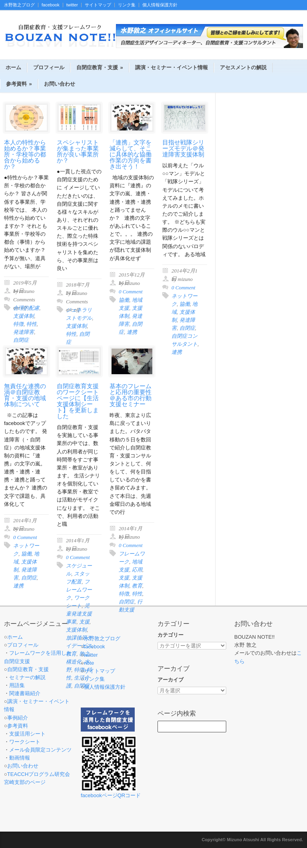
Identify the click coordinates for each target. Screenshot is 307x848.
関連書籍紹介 (24, 693)
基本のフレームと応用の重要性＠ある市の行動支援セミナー (131, 395)
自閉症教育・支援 (99, 67)
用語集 (17, 685)
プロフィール (48, 67)
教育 (137, 586)
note (89, 663)
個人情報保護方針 (159, 5)
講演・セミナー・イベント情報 (171, 67)
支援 (124, 578)
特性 (31, 324)
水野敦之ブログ (19, 5)
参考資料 (19, 84)
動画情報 (19, 758)
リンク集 (127, 5)
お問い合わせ (59, 84)
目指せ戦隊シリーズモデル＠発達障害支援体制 (183, 148)
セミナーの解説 (27, 677)
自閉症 (187, 328)
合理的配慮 (26, 308)
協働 (124, 300)
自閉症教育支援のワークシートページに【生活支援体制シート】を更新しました (78, 401)
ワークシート (24, 742)
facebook (51, 5)
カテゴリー (170, 635)
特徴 (18, 324)
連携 (132, 332)
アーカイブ (170, 680)
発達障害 (23, 332)
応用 (137, 570)
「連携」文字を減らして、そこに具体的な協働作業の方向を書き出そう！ (131, 154)
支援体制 (23, 316)
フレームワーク (79, 590)
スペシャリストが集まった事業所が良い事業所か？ (78, 151)
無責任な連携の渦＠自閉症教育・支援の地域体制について (25, 395)
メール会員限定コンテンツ (40, 750)
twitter (72, 5)
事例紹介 (17, 718)
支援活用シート (27, 734)
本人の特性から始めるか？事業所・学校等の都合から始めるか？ (25, 154)
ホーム (13, 67)
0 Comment (131, 292)
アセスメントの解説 (243, 67)
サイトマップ (98, 5)
